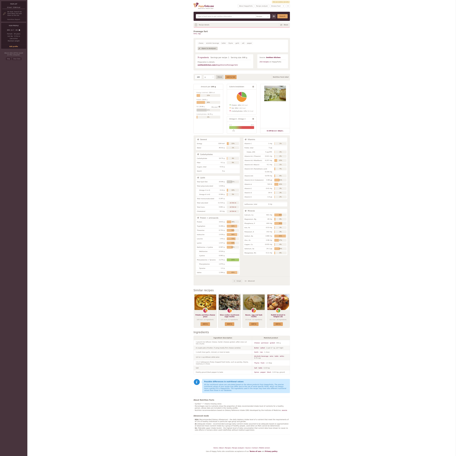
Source (248, 448)
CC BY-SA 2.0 (272, 131)
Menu (288, 6)
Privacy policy (271, 451)
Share (286, 25)
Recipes (228, 448)
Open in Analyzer (209, 48)
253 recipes (264, 62)
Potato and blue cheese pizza (205, 316)
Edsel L (280, 131)
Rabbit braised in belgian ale (278, 316)
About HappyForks (246, 6)
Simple (238, 281)
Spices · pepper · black (262, 372)
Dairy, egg (197, 33)
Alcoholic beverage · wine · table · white (269, 356)
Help (8, 59)
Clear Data (16, 59)
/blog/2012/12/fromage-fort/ (218, 65)
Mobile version (264, 448)
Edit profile (13, 46)
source (284, 410)
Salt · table (258, 368)
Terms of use (255, 451)
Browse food (275, 6)
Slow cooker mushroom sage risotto (229, 316)
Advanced (251, 281)
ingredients (203, 58)
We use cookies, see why (281, 2)
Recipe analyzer (262, 6)
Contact (255, 448)
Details (19, 30)
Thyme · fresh (259, 363)
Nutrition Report (13, 19)
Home (215, 448)
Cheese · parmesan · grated (264, 343)
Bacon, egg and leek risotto (253, 316)
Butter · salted (259, 348)
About (221, 448)
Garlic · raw (258, 352)
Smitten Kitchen (273, 57)
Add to (205, 324)
